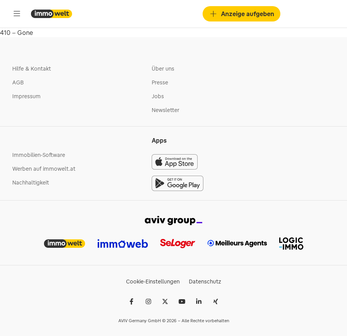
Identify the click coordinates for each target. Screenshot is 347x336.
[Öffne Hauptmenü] (17, 13)
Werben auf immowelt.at (43, 168)
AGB (18, 82)
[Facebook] (131, 301)
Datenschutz (205, 281)
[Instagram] (148, 301)
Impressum (26, 96)
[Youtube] (182, 301)
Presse (160, 82)
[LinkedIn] (199, 301)
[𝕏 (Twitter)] (165, 301)
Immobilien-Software (38, 155)
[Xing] (216, 301)
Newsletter (165, 110)
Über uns (163, 68)
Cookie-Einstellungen (153, 281)
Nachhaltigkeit (30, 182)
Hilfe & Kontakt (31, 68)
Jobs (158, 96)
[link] (173, 219)
